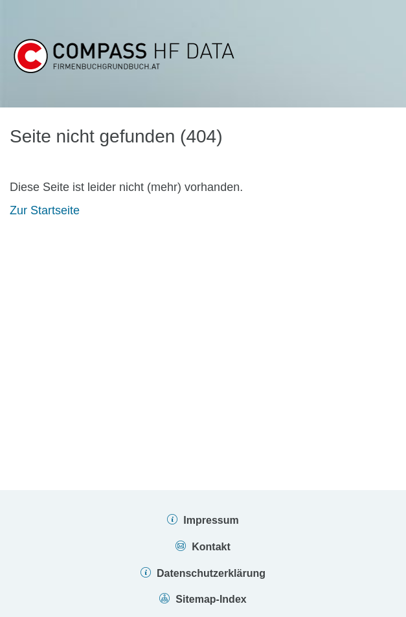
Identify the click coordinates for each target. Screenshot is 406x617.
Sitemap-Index (210, 599)
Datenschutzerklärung (211, 573)
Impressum (210, 520)
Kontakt (211, 546)
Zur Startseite (45, 210)
